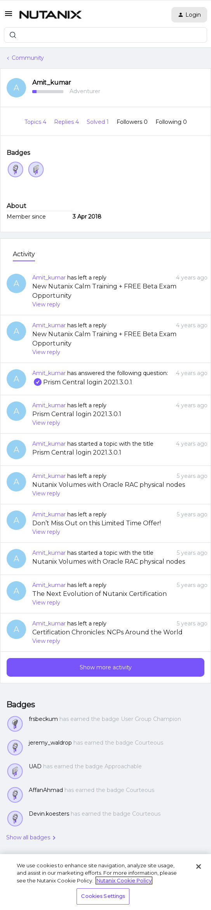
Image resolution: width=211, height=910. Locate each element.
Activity (24, 254)
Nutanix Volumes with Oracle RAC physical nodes (108, 484)
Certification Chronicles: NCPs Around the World (107, 632)
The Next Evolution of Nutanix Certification (99, 593)
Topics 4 (36, 121)
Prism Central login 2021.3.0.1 (82, 382)
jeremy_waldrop (50, 742)
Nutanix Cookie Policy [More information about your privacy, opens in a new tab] (124, 880)
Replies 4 (67, 121)
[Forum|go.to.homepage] (50, 15)
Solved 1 (98, 121)
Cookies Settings (103, 896)
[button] (8, 16)
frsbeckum (43, 718)
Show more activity (106, 667)
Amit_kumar (51, 82)
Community (28, 57)
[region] (105, 882)
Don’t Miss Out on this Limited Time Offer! (96, 523)
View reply (46, 304)
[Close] (198, 866)
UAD (35, 766)
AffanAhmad (46, 790)
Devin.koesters (49, 813)
